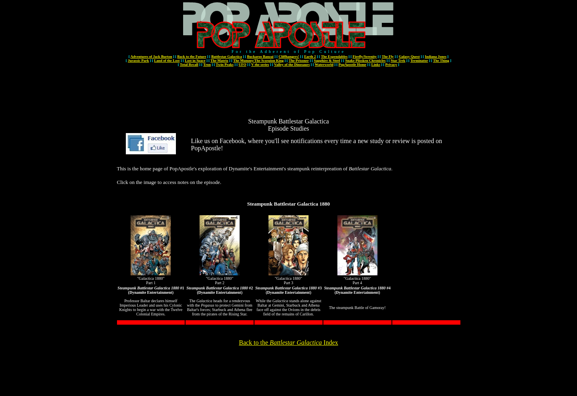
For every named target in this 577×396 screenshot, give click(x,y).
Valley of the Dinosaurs (292, 65)
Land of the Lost (167, 61)
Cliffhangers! (288, 57)
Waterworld (324, 65)
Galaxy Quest (409, 57)
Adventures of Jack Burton (151, 57)
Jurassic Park (138, 61)
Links (375, 65)
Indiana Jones (435, 57)
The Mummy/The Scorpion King (258, 61)
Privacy (391, 65)
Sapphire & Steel (327, 61)
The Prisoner (298, 61)
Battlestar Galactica (226, 57)
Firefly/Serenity (365, 57)
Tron (207, 65)
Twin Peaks (225, 65)
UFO (242, 65)
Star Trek (398, 61)
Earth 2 (310, 57)
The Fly (388, 57)
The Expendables (334, 57)
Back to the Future (191, 57)
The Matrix (219, 61)
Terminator (419, 61)
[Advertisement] (288, 85)
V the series (260, 65)
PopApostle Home (352, 65)
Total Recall (189, 65)
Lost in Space (195, 61)
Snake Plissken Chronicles (365, 61)
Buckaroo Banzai (260, 57)
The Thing (441, 61)
